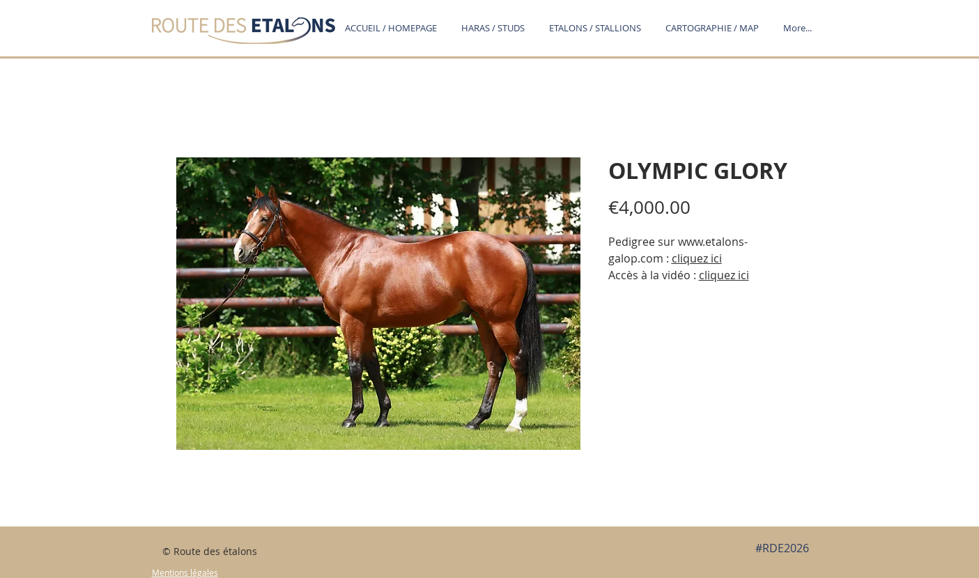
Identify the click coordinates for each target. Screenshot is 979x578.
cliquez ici (697, 258)
